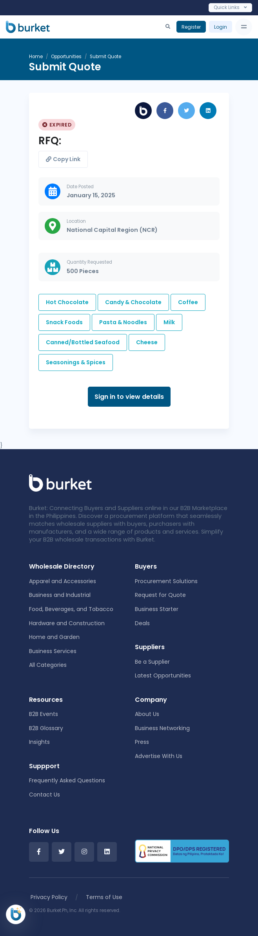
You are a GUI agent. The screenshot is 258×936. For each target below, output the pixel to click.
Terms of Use (104, 897)
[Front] (60, 482)
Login (220, 27)
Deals (142, 623)
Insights (39, 742)
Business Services (52, 651)
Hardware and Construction (67, 623)
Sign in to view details (129, 396)
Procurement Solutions (166, 581)
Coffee (188, 302)
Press (142, 742)
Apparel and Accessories (62, 581)
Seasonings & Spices (75, 362)
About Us (147, 714)
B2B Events (43, 714)
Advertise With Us (158, 756)
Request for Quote (160, 595)
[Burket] (28, 27)
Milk (169, 322)
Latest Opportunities (163, 675)
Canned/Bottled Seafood (83, 342)
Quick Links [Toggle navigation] (230, 7)
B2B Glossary (46, 728)
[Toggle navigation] (243, 26)
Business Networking (162, 728)
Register (191, 27)
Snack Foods (64, 322)
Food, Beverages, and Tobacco (71, 609)
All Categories (48, 665)
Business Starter (156, 609)
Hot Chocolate (67, 302)
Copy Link (63, 159)
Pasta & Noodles (123, 322)
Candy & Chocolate (133, 302)
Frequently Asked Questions (67, 780)
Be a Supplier (152, 662)
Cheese (147, 342)
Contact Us (44, 794)
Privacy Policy (49, 897)
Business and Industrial (60, 595)
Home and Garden (54, 637)
